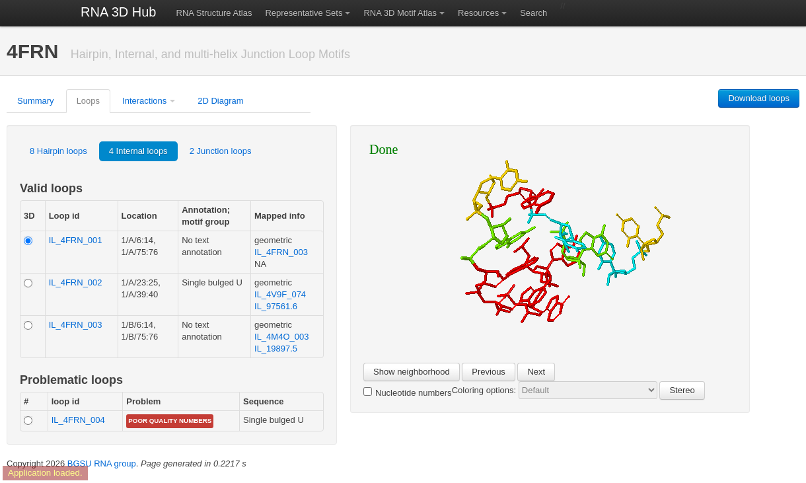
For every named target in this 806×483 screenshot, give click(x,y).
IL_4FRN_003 (281, 252)
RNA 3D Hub (119, 12)
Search (533, 13)
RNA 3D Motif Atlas (400, 13)
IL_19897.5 (275, 348)
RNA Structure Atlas (214, 13)
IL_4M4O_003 (281, 337)
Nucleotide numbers (407, 392)
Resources (478, 13)
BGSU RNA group (101, 463)
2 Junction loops (221, 151)
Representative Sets (303, 13)
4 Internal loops (138, 151)
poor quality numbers (169, 420)
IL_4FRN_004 (78, 420)
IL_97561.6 (275, 306)
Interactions (144, 101)
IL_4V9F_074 (280, 294)
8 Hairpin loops (58, 151)
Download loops (758, 98)
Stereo (681, 390)
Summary (35, 101)
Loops (88, 101)
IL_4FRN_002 (75, 282)
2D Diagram (220, 101)
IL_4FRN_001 (75, 240)
